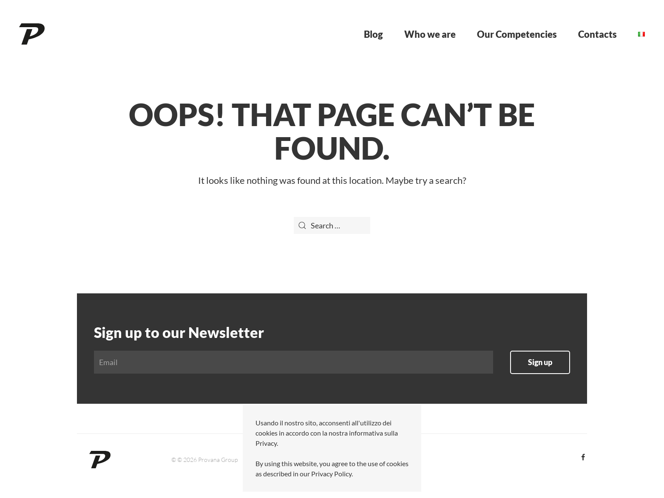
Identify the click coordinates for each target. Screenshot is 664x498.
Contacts (597, 34)
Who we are (430, 34)
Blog (373, 34)
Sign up (540, 362)
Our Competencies (517, 34)
